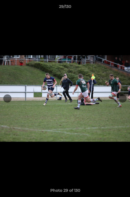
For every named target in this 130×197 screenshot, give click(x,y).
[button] (123, 7)
